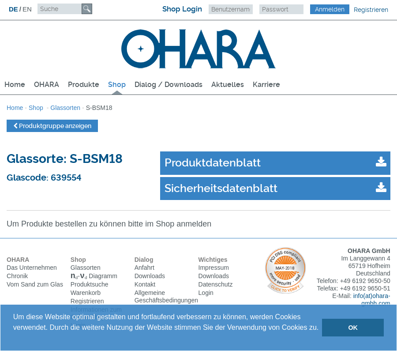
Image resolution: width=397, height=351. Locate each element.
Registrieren (371, 9)
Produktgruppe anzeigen (52, 125)
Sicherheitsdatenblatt (221, 188)
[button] (14, 339)
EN (27, 9)
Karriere (266, 84)
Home (14, 84)
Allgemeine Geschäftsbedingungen (166, 297)
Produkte (83, 84)
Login (205, 293)
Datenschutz (215, 284)
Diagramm (94, 277)
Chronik (17, 276)
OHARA (46, 84)
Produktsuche (90, 285)
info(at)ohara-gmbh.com (371, 300)
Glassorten (65, 107)
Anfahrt (144, 268)
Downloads (150, 276)
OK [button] (353, 327)
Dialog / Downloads (168, 84)
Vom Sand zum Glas (35, 284)
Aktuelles (227, 84)
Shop (117, 84)
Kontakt (145, 284)
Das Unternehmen (32, 268)
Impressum (213, 268)
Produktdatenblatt (213, 162)
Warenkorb (86, 294)
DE (13, 9)
